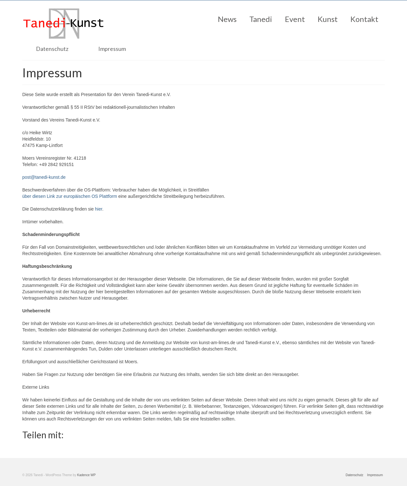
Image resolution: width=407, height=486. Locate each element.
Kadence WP (86, 475)
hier (98, 209)
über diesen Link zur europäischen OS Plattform (69, 196)
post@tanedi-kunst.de (44, 177)
